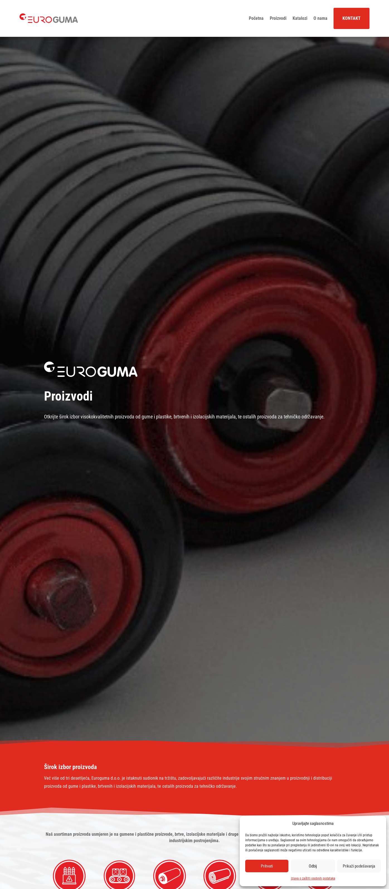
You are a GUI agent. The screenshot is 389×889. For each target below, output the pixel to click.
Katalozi (300, 18)
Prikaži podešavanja (359, 866)
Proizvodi (278, 18)
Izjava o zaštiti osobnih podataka (313, 878)
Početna (256, 18)
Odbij (313, 866)
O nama (320, 18)
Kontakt (351, 18)
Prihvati (267, 866)
